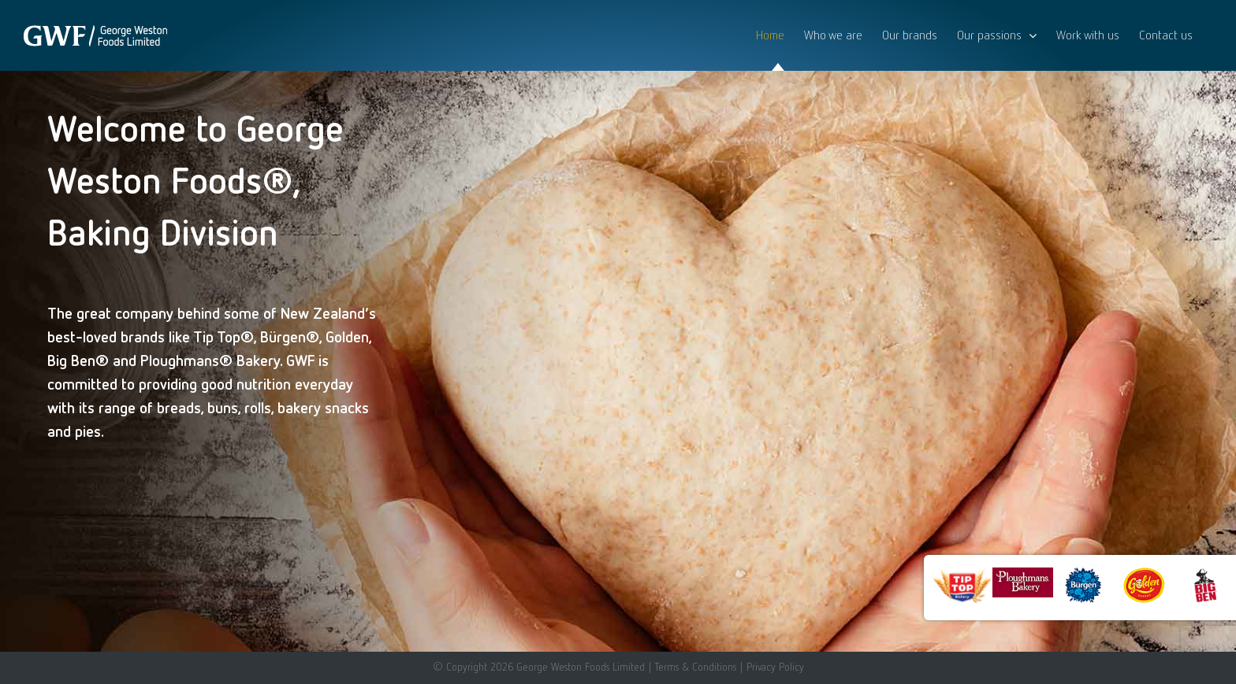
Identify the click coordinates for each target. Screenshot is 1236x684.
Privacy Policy (775, 666)
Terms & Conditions (695, 666)
